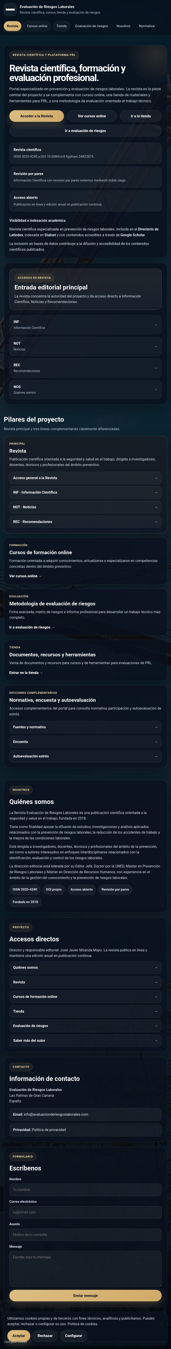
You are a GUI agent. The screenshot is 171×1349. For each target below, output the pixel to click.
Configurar (73, 1336)
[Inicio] (10, 9)
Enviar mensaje (85, 1296)
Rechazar (45, 1336)
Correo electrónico (23, 1202)
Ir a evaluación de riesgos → (32, 627)
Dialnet (50, 235)
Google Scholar (132, 235)
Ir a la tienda (141, 116)
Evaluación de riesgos (91, 26)
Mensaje (15, 1247)
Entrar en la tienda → (26, 673)
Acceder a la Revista (36, 116)
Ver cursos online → (25, 576)
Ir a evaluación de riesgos (85, 131)
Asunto (14, 1224)
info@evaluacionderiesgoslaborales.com (56, 1114)
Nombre (15, 1179)
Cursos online (37, 26)
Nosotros (123, 26)
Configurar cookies (15, 1341)
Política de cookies (82, 1324)
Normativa (147, 26)
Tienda (61, 26)
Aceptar (18, 1336)
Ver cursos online (92, 116)
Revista (12, 26)
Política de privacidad (49, 1130)
